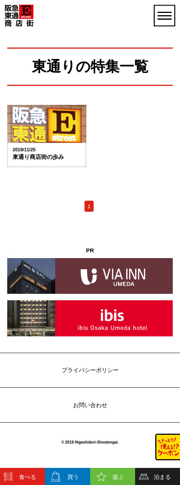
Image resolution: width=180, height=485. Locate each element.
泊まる (162, 477)
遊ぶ (118, 477)
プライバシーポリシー (90, 370)
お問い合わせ (90, 405)
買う (73, 477)
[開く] (164, 15)
